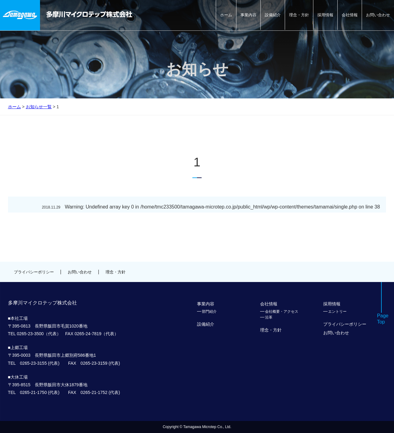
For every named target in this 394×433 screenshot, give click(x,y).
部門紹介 (209, 311)
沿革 (268, 317)
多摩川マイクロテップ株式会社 (89, 14)
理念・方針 (299, 15)
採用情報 (325, 15)
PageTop (382, 319)
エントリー (337, 311)
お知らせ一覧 (39, 106)
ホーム (226, 15)
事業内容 (248, 15)
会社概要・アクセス (281, 311)
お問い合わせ (378, 15)
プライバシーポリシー (34, 272)
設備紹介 (273, 15)
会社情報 (350, 15)
